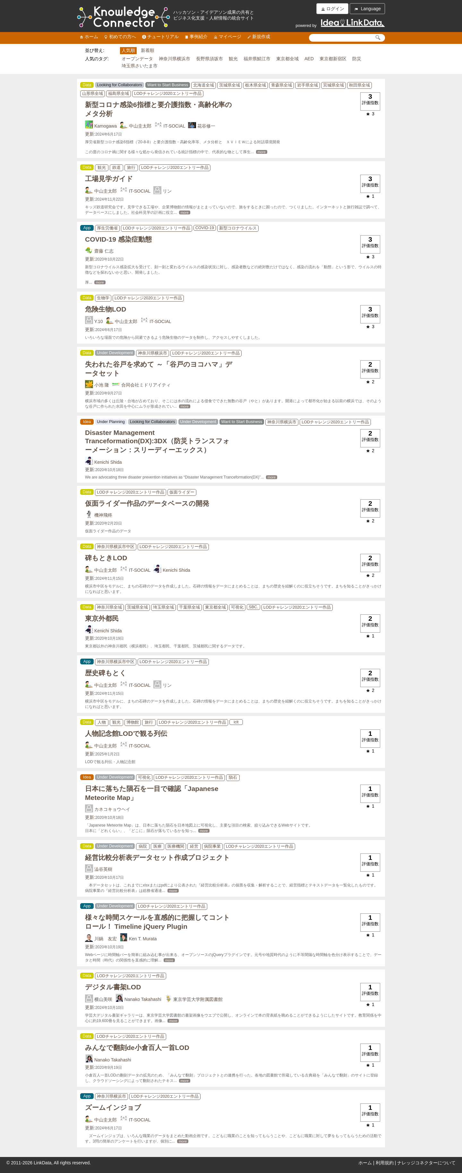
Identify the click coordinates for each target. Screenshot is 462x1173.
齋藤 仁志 (104, 251)
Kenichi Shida (108, 462)
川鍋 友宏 (105, 938)
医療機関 (175, 846)
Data (87, 85)
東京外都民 (102, 618)
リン (167, 191)
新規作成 (258, 36)
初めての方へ (119, 36)
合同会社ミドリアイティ (146, 384)
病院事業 (212, 846)
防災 (356, 58)
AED (309, 58)
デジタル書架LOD (113, 987)
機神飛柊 (103, 515)
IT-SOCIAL (174, 126)
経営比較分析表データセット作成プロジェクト (157, 857)
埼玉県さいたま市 (140, 65)
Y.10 (98, 321)
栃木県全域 (255, 85)
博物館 (132, 722)
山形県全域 (92, 93)
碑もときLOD (106, 558)
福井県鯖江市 (257, 58)
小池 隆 (101, 384)
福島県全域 (118, 93)
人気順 (128, 50)
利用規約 (385, 1162)
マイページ (227, 36)
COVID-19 (204, 228)
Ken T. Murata (143, 938)
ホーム (88, 36)
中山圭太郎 (140, 126)
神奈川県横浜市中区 (115, 547)
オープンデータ (137, 58)
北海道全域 (203, 85)
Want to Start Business (167, 85)
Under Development (115, 353)
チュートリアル (160, 36)
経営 (194, 846)
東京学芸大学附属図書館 (198, 999)
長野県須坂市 (209, 58)
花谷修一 (206, 126)
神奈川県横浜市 (174, 58)
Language (367, 9)
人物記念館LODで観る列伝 (126, 733)
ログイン (332, 9)
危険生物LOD (105, 309)
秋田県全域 (359, 85)
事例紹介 (196, 36)
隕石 (233, 777)
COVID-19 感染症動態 (118, 239)
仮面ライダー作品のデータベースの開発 (147, 503)
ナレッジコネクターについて (426, 1162)
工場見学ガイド (109, 178)
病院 (143, 846)
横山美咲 (103, 999)
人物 (102, 722)
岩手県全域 (307, 85)
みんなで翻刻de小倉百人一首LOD (137, 1047)
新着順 (147, 50)
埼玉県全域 (163, 607)
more (262, 152)
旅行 (131, 167)
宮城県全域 (333, 85)
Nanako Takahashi (142, 999)
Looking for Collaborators (119, 85)
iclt (236, 722)
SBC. (253, 607)
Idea (87, 422)
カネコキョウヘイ (112, 809)
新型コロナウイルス (238, 228)
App (86, 228)
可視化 (237, 607)
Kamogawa (105, 126)
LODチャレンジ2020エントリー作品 (167, 93)
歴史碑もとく (105, 673)
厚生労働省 (107, 228)
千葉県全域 (189, 607)
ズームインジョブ (113, 1107)
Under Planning (111, 422)
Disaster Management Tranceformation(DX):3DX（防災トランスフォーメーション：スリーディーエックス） (157, 441)
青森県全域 (281, 85)
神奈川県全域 (109, 607)
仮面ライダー (181, 492)
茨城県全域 (229, 85)
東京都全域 (287, 58)
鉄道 (116, 167)
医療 (157, 846)
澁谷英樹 (103, 869)
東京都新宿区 (333, 58)
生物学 (103, 298)
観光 (233, 58)
